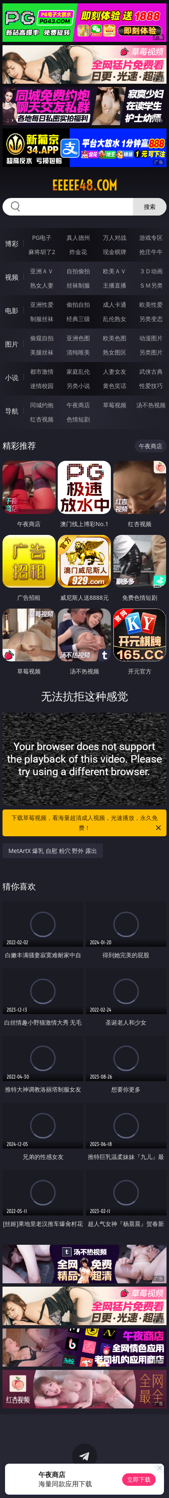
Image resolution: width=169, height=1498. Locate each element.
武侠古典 (151, 371)
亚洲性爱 (42, 304)
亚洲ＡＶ (42, 271)
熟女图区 (114, 352)
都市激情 (42, 371)
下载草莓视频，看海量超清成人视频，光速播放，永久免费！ (86, 823)
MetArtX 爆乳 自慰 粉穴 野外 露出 (52, 851)
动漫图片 (151, 338)
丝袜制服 (78, 285)
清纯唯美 (78, 352)
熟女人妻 (42, 285)
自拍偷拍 (78, 271)
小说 (11, 377)
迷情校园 (42, 386)
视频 (11, 277)
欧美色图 (114, 338)
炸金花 (78, 252)
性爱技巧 (151, 386)
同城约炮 (42, 405)
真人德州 (78, 238)
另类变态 (151, 319)
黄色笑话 (114, 386)
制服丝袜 (42, 319)
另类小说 (78, 386)
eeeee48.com (84, 185)
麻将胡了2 (41, 252)
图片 (11, 344)
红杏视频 (42, 419)
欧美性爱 (151, 304)
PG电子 (42, 238)
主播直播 (114, 285)
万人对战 (114, 238)
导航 (11, 411)
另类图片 (151, 352)
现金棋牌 (114, 252)
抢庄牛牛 (151, 252)
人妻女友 (114, 371)
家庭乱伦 (78, 371)
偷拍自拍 (78, 304)
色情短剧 (78, 419)
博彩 (11, 243)
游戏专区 (151, 238)
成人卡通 (114, 304)
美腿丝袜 (42, 352)
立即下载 (139, 1479)
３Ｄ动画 (151, 271)
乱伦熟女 (114, 319)
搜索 (150, 207)
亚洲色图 (78, 338)
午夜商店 (78, 405)
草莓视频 (114, 405)
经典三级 (78, 319)
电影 (11, 310)
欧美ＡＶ (114, 271)
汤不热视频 (151, 405)
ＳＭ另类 (151, 285)
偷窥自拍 (42, 338)
